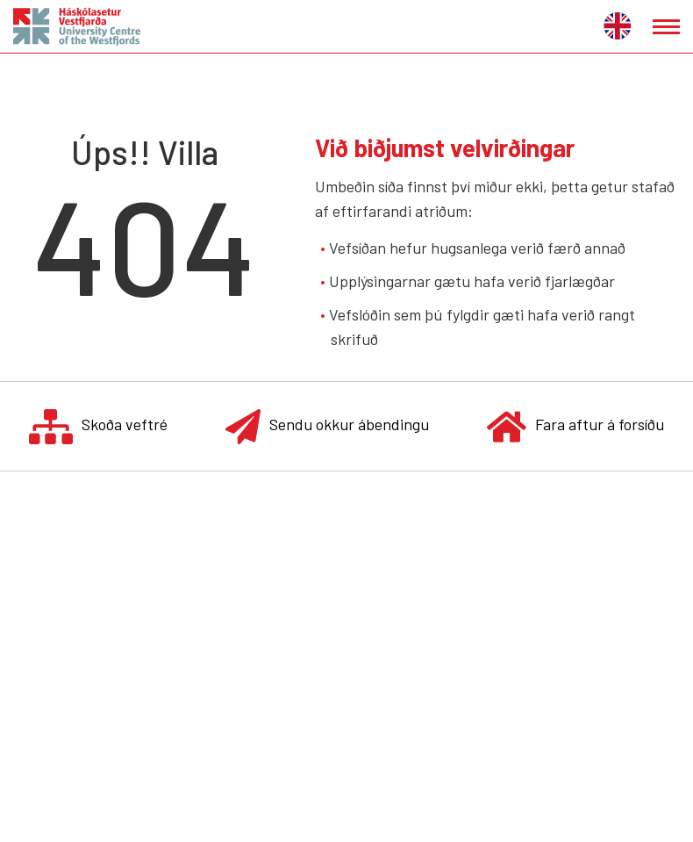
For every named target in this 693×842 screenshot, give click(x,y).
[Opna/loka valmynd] (666, 27)
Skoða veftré (98, 426)
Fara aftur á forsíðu (575, 426)
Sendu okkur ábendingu (327, 426)
